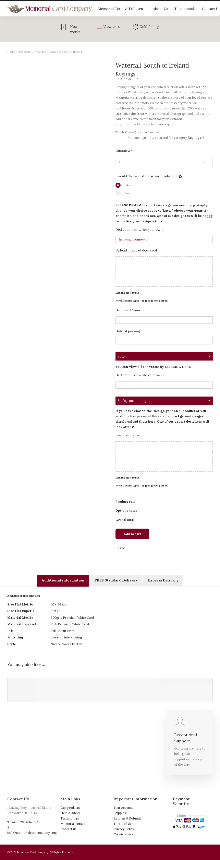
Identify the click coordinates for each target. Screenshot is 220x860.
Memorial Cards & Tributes (122, 9)
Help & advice (71, 813)
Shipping (120, 813)
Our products (70, 808)
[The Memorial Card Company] (49, 9)
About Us (160, 9)
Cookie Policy (123, 834)
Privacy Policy (124, 829)
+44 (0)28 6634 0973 (25, 822)
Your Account (123, 808)
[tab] (63, 581)
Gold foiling (149, 26)
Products (25, 52)
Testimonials (184, 9)
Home (11, 52)
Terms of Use (123, 824)
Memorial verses (73, 824)
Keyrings (40, 52)
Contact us (68, 829)
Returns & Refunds (127, 818)
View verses (113, 26)
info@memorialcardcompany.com (32, 833)
